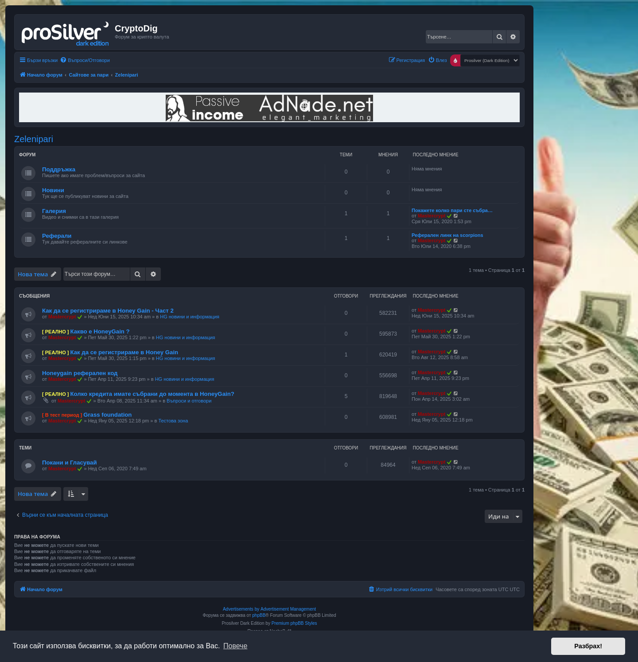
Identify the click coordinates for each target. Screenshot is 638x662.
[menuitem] (85, 60)
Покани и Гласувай (69, 462)
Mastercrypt (431, 215)
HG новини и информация (189, 316)
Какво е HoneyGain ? (99, 331)
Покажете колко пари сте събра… (452, 210)
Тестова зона (173, 420)
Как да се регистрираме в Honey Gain (124, 352)
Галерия (54, 211)
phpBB (258, 615)
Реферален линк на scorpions (447, 235)
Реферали (56, 235)
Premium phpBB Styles (294, 623)
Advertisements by (241, 609)
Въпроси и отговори (189, 400)
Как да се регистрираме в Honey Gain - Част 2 (108, 310)
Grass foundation (107, 414)
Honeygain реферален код (79, 373)
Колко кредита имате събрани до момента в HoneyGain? (152, 394)
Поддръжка (58, 169)
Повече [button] (235, 646)
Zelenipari (33, 139)
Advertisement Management (288, 609)
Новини (53, 190)
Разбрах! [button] (588, 646)
